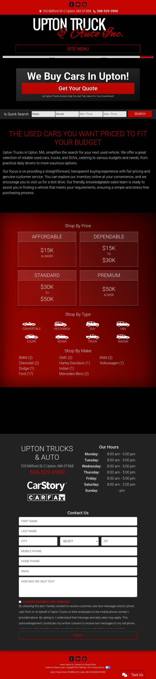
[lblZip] (119, 541)
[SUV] (92, 326)
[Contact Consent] (20, 602)
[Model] (67, 114)
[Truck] (92, 339)
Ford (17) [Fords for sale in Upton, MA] (26, 374)
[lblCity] (38, 541)
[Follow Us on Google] (84, 4)
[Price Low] (91, 114)
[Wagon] (123, 339)
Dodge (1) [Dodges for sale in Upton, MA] (26, 368)
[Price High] (115, 114)
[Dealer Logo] (78, 28)
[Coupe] (31, 339)
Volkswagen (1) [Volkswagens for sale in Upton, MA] (112, 363)
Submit (78, 635)
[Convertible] (31, 326)
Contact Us (79, 665)
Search (139, 114)
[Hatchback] (62, 326)
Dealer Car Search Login (55, 667)
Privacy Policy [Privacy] (90, 665)
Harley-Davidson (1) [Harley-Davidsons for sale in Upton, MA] (74, 363)
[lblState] (79, 541)
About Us (70, 665)
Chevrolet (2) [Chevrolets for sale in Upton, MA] (29, 363)
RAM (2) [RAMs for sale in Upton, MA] (106, 358)
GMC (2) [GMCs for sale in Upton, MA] (65, 358)
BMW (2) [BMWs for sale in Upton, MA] (25, 358)
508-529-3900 (107, 11)
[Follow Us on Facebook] (71, 4)
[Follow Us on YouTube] (78, 4)
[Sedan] (62, 339)
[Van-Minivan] (123, 326)
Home (62, 665)
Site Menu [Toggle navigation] (78, 48)
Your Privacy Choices (98, 667)
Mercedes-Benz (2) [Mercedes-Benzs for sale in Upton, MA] (74, 374)
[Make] (43, 114)
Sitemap (82, 667)
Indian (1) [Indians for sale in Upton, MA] (66, 368)
